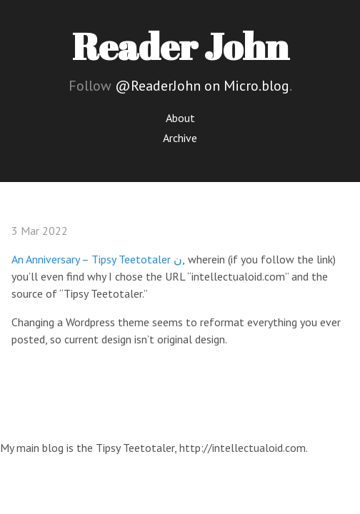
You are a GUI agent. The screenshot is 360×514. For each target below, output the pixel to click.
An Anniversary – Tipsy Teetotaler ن (96, 259)
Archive (180, 138)
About (180, 118)
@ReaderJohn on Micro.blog (202, 85)
